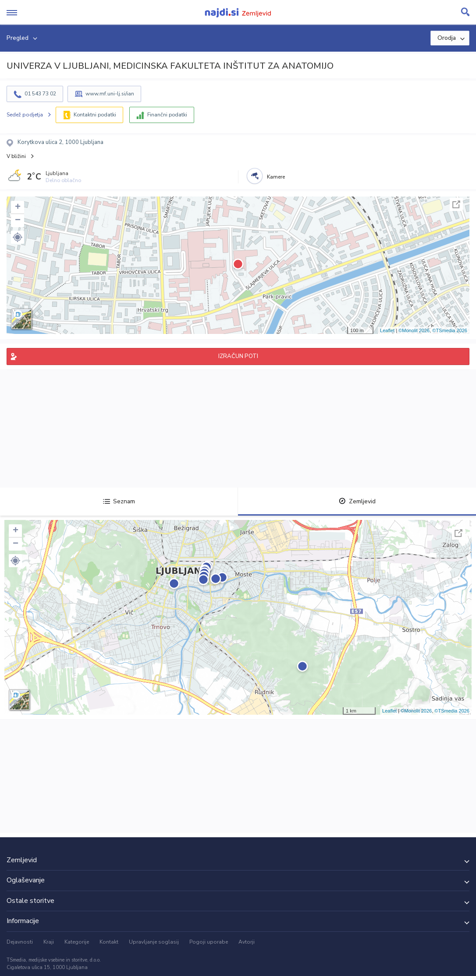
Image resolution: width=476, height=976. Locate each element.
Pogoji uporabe (208, 941)
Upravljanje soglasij (154, 941)
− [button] (18, 220)
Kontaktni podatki (95, 114)
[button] (17, 237)
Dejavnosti (20, 941)
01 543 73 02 (40, 93)
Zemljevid (357, 501)
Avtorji (246, 941)
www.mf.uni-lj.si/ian (109, 93)
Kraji (48, 941)
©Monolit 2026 (414, 330)
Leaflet (387, 330)
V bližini (16, 156)
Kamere (276, 176)
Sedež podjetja (25, 114)
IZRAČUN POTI (238, 356)
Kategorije (76, 941)
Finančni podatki (167, 114)
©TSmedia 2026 (449, 330)
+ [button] (18, 207)
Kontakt (108, 941)
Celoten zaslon (456, 204)
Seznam (119, 501)
